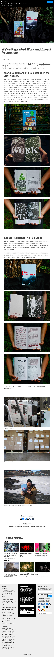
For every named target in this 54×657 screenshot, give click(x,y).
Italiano (11, 628)
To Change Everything (10, 601)
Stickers (4, 599)
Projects (7, 59)
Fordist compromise (27, 83)
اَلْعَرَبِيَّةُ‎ (11, 641)
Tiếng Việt (4, 645)
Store (17, 3)
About (30, 3)
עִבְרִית (14, 642)
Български (4, 634)
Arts (3, 590)
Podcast (4, 617)
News (4, 59)
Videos (7, 599)
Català (8, 645)
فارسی (11, 637)
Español (8, 628)
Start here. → (30, 612)
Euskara (13, 636)
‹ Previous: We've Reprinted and (18, 526)
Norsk (12, 647)
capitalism (21, 524)
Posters (11, 598)
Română (8, 641)
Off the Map (9, 615)
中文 (9, 634)
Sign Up (49, 596)
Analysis (11, 590)
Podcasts (13, 3)
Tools (9, 3)
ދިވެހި (11, 645)
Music (11, 599)
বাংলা (3, 642)
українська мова (11, 644)
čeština (8, 636)
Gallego (4, 647)
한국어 (3, 641)
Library (6, 3)
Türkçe (7, 637)
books (26, 524)
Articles (4, 588)
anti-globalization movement (37, 245)
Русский (9, 631)
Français (8, 629)
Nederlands (4, 639)
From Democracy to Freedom (9, 607)
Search (20, 3)
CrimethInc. (5, 2)
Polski (12, 631)
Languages (25, 3)
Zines (3, 598)
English (3, 628)
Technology (9, 593)
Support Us (49, 2)
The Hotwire (9, 620)
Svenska (7, 642)
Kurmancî (8, 647)
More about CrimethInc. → (27, 606)
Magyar (4, 637)
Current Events (5, 591)
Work (29, 64)
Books (2, 3)
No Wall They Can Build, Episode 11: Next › (38, 526)
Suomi (8, 633)
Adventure (6, 590)
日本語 (12, 633)
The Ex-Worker (5, 618)
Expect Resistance (44, 64)
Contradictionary (6, 609)
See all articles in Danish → (7, 5)
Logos (3, 601)
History (11, 591)
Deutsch (4, 629)
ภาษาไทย (4, 644)
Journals (7, 598)
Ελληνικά (4, 633)
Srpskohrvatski (11, 639)
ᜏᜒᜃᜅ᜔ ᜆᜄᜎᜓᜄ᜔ (5, 648)
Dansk (10, 642)
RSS (6, 588)
